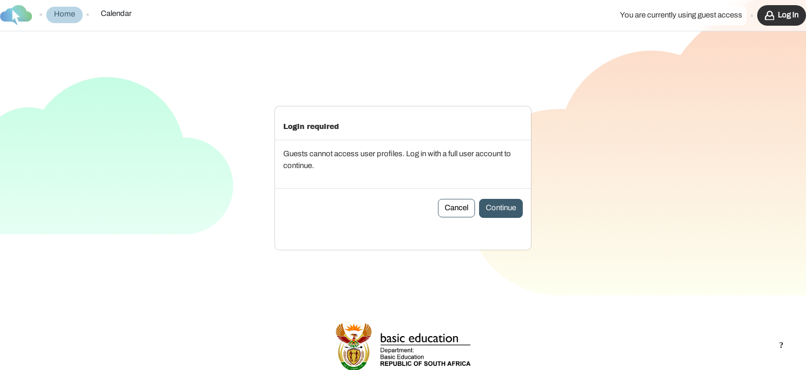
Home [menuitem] (64, 14)
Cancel (456, 186)
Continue (501, 186)
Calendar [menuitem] (116, 13)
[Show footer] (781, 345)
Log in (788, 15)
